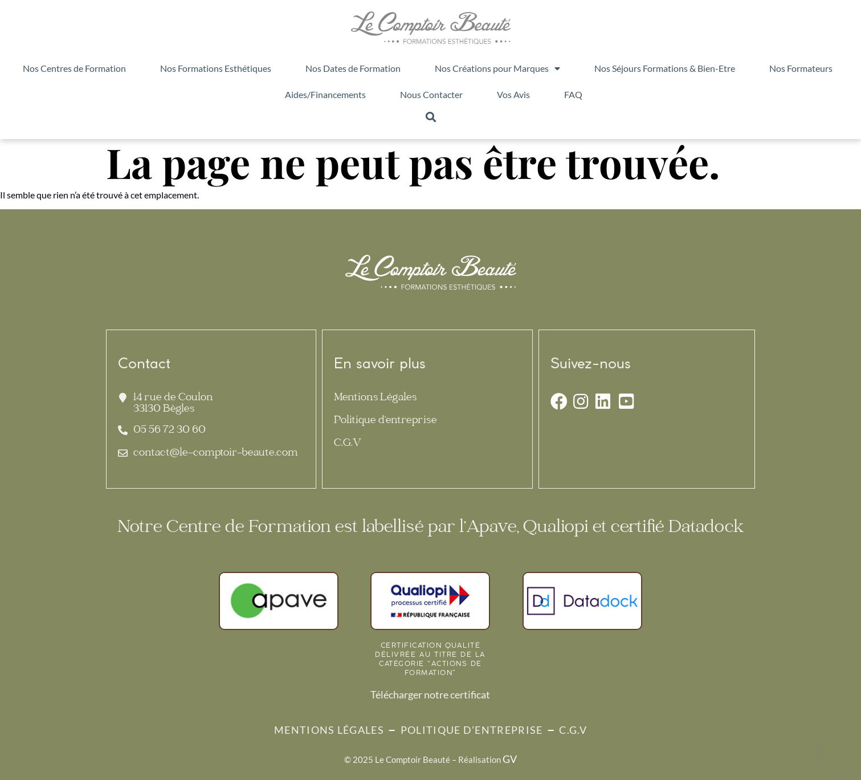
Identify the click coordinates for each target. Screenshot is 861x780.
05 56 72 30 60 (169, 431)
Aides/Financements (325, 94)
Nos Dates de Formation (353, 68)
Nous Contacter (431, 94)
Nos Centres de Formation (74, 68)
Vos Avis (513, 94)
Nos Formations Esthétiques (215, 68)
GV (510, 759)
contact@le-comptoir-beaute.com (215, 453)
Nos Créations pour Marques (497, 68)
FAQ (573, 94)
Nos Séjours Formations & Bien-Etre (664, 68)
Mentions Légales (375, 398)
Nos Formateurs (801, 68)
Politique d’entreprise (385, 421)
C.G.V (347, 444)
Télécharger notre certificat (430, 694)
